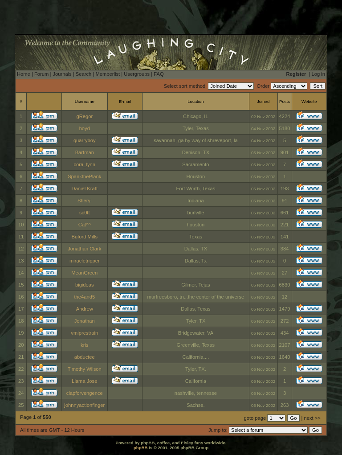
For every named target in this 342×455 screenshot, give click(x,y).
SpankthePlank (84, 176)
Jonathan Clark (84, 248)
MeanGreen (84, 272)
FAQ (158, 74)
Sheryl (84, 200)
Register (296, 74)
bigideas (84, 284)
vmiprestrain (84, 333)
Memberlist (107, 74)
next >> (312, 418)
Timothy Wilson (85, 369)
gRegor (84, 116)
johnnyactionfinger (84, 405)
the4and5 (84, 296)
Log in (318, 74)
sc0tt (84, 212)
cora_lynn (85, 164)
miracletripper (84, 260)
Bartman (84, 152)
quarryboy (84, 140)
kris (84, 345)
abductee (84, 357)
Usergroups (137, 74)
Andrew (84, 309)
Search (83, 74)
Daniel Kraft (85, 188)
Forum (41, 74)
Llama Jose (84, 381)
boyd (84, 128)
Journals (62, 74)
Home (23, 74)
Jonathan (84, 321)
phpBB (140, 447)
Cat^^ (84, 224)
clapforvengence (84, 393)
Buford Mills (85, 236)
